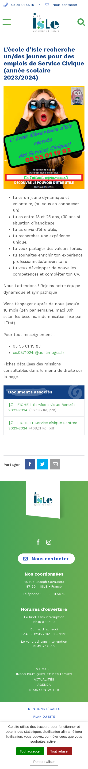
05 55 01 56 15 (19, 5)
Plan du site (44, 716)
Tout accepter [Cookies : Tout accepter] (30, 751)
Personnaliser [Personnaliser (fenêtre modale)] (44, 762)
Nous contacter (61, 5)
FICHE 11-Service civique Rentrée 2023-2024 (42, 426)
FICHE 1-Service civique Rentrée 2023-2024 (42, 407)
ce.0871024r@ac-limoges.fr (38, 352)
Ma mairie (44, 669)
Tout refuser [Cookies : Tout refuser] (59, 751)
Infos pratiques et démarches (44, 674)
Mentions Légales (44, 709)
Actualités (44, 679)
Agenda (44, 684)
